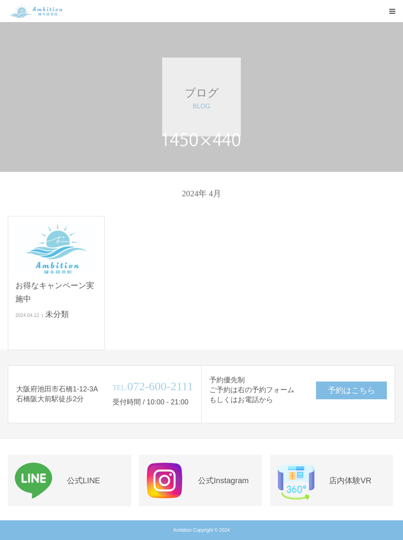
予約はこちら (351, 390)
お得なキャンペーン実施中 (54, 292)
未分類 (57, 314)
